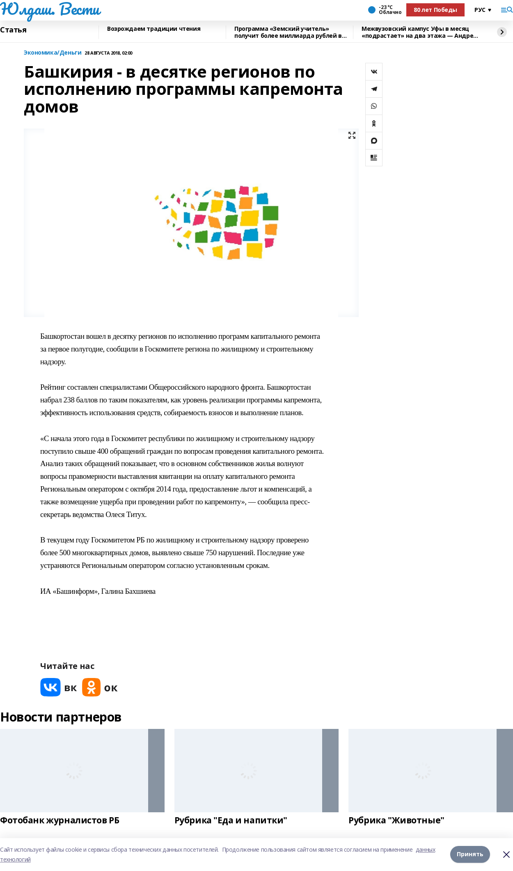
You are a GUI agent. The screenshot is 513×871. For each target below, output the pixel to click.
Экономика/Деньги (52, 52)
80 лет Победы (435, 10)
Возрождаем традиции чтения (153, 28)
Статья (13, 29)
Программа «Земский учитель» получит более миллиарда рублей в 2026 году (288, 32)
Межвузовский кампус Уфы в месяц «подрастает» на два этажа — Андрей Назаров (419, 32)
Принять (470, 854)
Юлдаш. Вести (49, 8)
